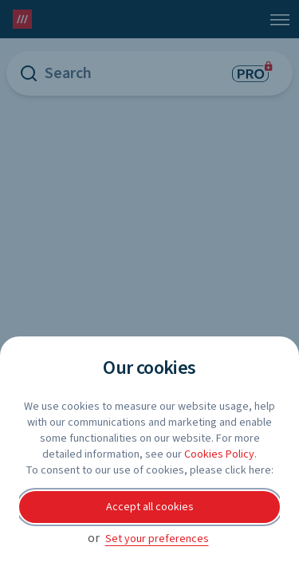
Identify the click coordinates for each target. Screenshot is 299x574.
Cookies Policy (219, 454)
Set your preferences (157, 539)
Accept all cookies (150, 507)
